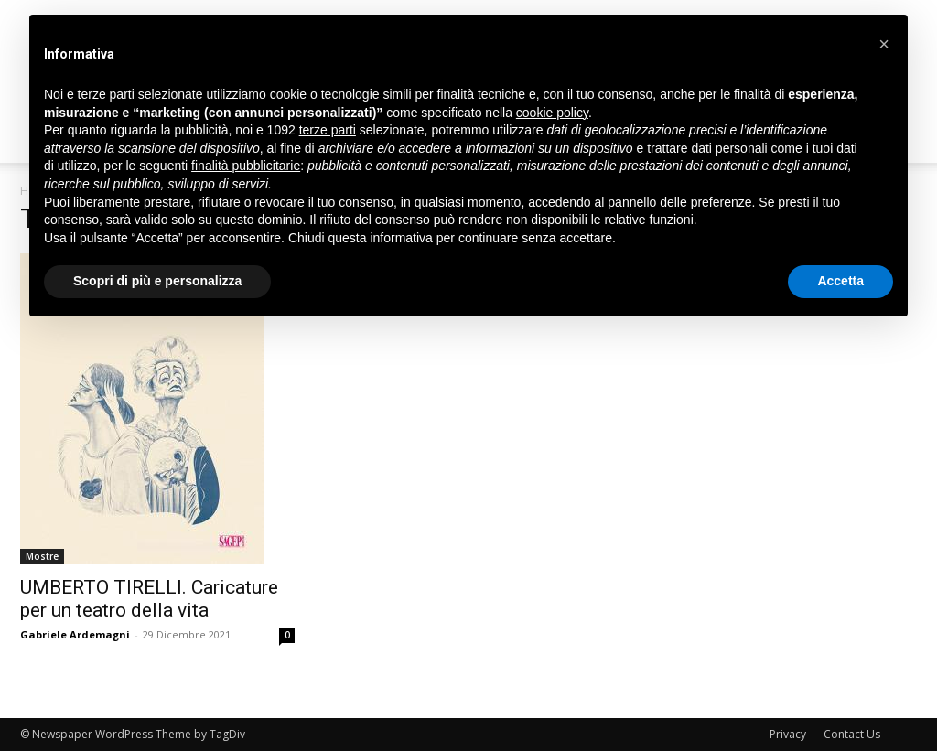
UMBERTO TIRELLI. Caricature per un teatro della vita (149, 598)
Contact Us (852, 734)
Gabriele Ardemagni (75, 634)
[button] (884, 44)
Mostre (42, 556)
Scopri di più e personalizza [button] (157, 281)
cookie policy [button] (552, 112)
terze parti (327, 130)
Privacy (788, 734)
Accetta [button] (840, 281)
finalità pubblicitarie (245, 165)
